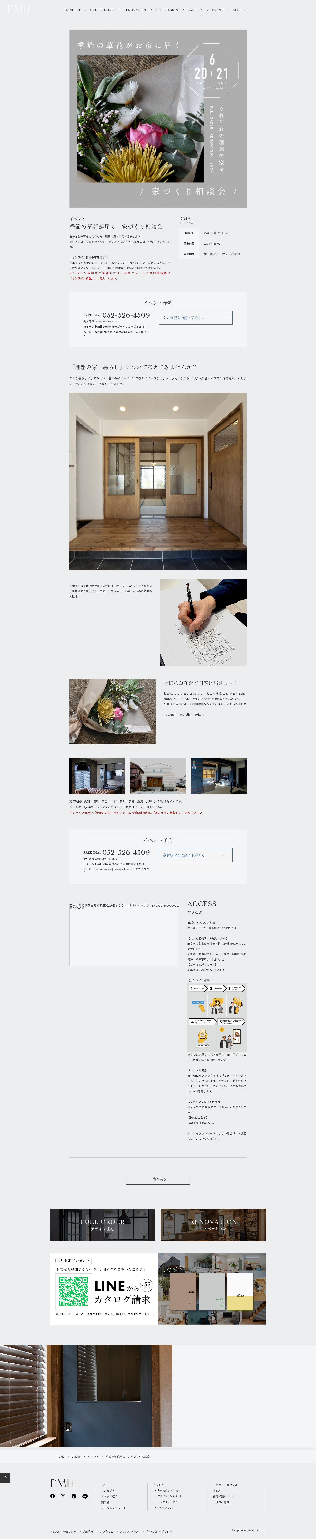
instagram (63, 1496)
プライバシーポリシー (158, 1531)
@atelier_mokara (192, 714)
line (84, 1496)
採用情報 (88, 1531)
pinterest (74, 1496)
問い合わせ (106, 1531)
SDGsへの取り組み (64, 1531)
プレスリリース (129, 1531)
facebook (52, 1496)
